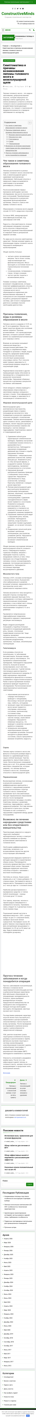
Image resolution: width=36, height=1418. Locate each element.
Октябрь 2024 (8, 1290)
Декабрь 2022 (8, 1322)
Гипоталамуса (14, 139)
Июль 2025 (7, 1262)
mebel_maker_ (9, 86)
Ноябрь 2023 (8, 1318)
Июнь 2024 (7, 1298)
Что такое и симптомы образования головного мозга (16, 127)
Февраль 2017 (8, 1362)
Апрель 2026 (8, 1239)
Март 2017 (7, 1358)
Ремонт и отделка (10, 1401)
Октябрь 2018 (8, 1338)
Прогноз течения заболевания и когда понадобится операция (17, 154)
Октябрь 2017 (8, 1346)
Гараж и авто (8, 1385)
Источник (6, 1073)
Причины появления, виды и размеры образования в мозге (17, 131)
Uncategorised (9, 61)
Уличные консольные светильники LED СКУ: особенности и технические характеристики (16, 2)
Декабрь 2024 (8, 1282)
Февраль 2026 (8, 1246)
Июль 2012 (7, 1366)
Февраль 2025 (8, 1274)
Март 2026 (7, 1242)
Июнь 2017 (7, 1350)
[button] (29, 122)
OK (28, 1415)
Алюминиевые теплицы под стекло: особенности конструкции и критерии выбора (17, 1199)
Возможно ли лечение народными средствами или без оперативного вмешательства (18, 148)
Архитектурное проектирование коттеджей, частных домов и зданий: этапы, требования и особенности (17, 1215)
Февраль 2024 (8, 1314)
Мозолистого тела (15, 137)
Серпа (11, 141)
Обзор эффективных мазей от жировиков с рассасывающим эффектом (17, 1157)
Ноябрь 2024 (8, 1286)
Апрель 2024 (8, 1306)
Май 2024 (7, 1302)
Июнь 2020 (7, 1326)
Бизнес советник (10, 1381)
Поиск (5, 1181)
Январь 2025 (8, 1278)
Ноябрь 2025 (8, 1258)
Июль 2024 (7, 1294)
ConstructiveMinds (18, 13)
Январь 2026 (8, 1250)
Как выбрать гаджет (11, 1393)
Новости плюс (9, 1397)
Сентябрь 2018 (9, 1342)
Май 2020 (7, 1330)
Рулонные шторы (10, 1227)
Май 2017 (7, 1354)
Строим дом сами (10, 1405)
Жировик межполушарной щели (20, 135)
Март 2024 (7, 1310)
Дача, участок (8, 1389)
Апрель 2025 (8, 1270)
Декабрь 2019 (8, 1334)
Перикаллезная (14, 143)
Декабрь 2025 (8, 1254)
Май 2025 (7, 1266)
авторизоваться (20, 1117)
